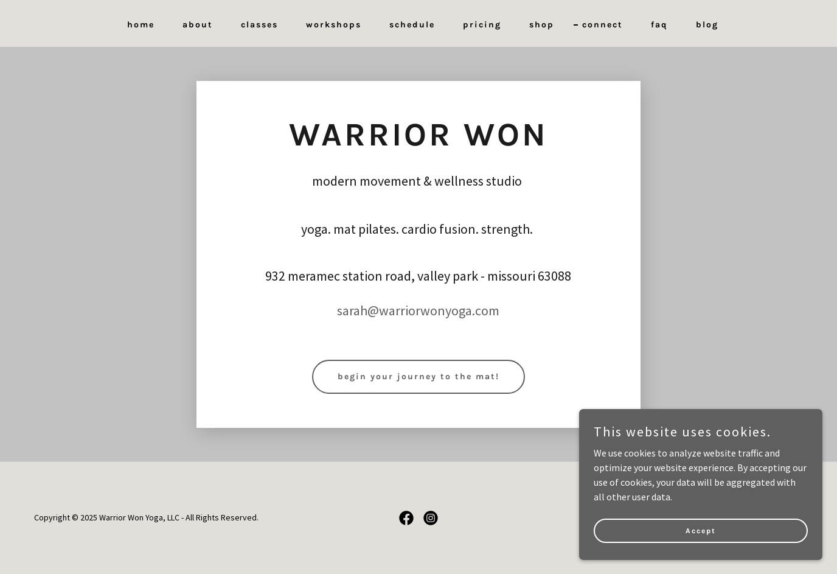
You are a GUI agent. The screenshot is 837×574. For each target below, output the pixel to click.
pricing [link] (482, 24)
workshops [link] (333, 24)
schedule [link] (412, 24)
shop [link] (541, 24)
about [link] (197, 24)
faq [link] (659, 24)
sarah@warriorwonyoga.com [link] (418, 310)
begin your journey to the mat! (418, 376)
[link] (406, 518)
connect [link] (602, 24)
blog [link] (707, 24)
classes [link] (259, 24)
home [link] (141, 24)
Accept (701, 530)
